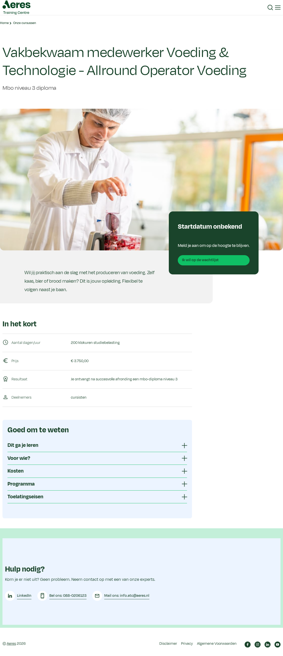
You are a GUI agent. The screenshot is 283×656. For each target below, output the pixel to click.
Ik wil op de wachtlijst (200, 260)
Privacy (187, 642)
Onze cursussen (24, 23)
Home (4, 23)
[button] (270, 7)
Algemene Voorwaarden (217, 642)
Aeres (11, 642)
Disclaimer (168, 642)
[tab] (97, 445)
